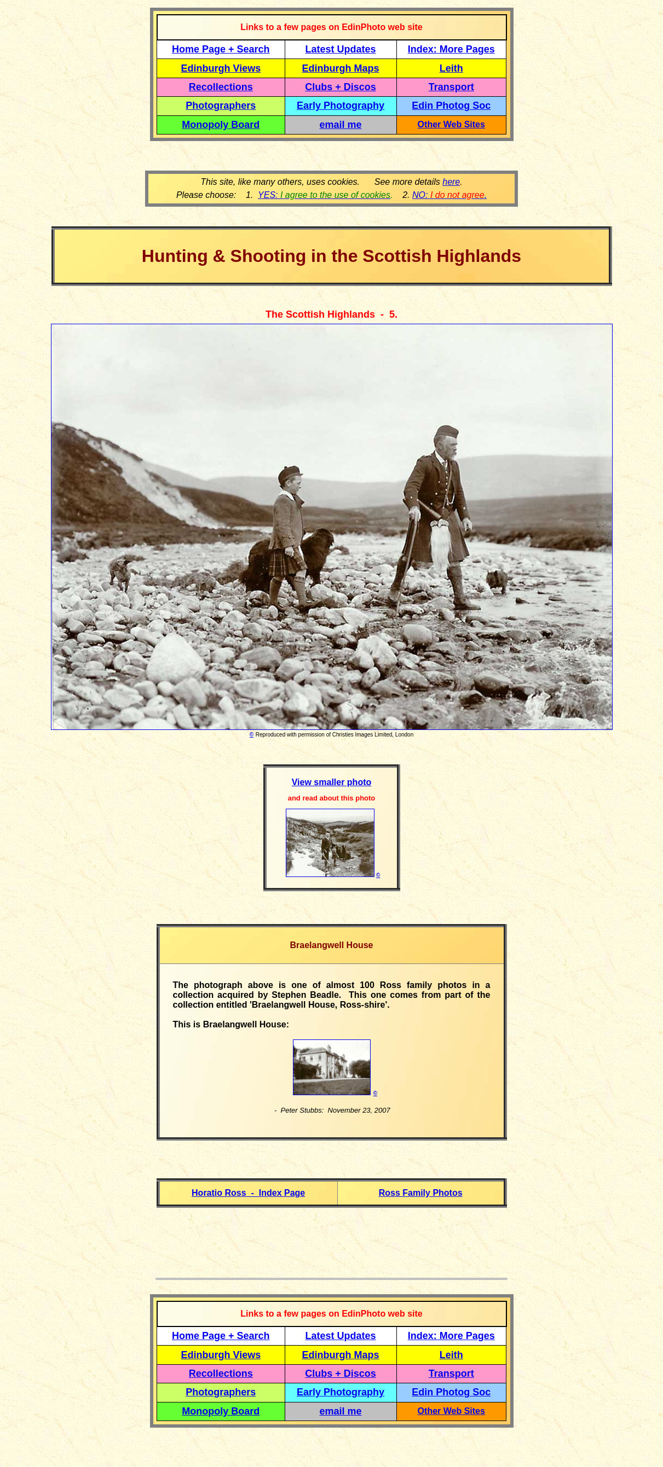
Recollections (221, 86)
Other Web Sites (451, 124)
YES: (324, 195)
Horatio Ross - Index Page (248, 1192)
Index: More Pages (451, 49)
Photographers (221, 105)
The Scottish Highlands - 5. (331, 314)
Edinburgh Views (221, 68)
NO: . (449, 195)
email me (341, 124)
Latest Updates (340, 49)
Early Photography (340, 105)
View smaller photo (332, 782)
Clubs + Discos (340, 86)
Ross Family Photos (421, 1192)
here (451, 181)
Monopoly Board (221, 124)
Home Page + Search (221, 49)
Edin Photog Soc (451, 105)
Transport (451, 86)
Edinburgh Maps (340, 68)
